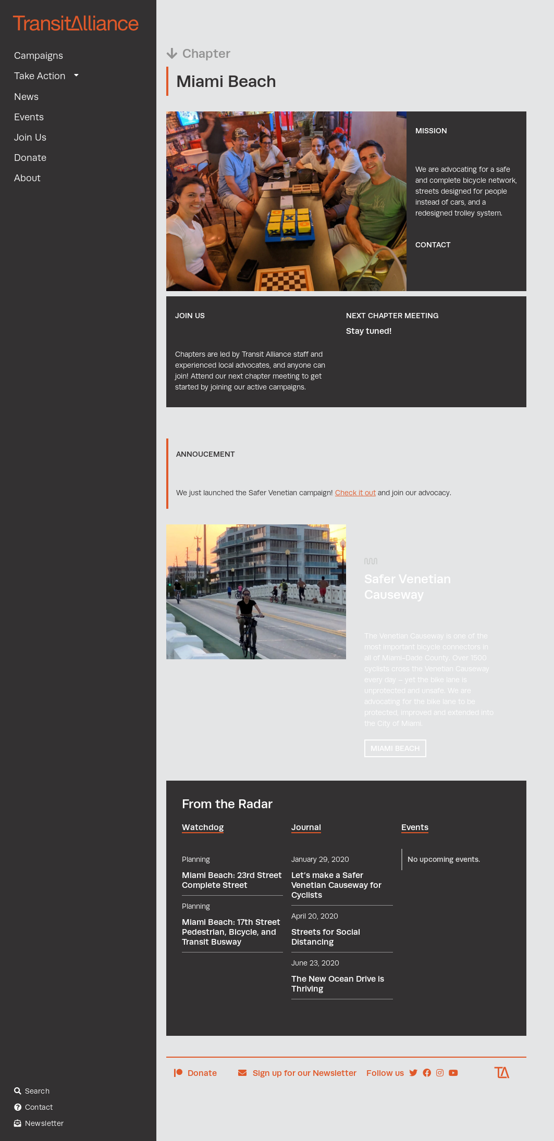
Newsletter (39, 1123)
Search (32, 1091)
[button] (77, 75)
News (26, 97)
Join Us (30, 137)
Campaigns (38, 56)
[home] (78, 29)
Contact (33, 1107)
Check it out (355, 492)
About (27, 178)
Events (29, 117)
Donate (30, 158)
